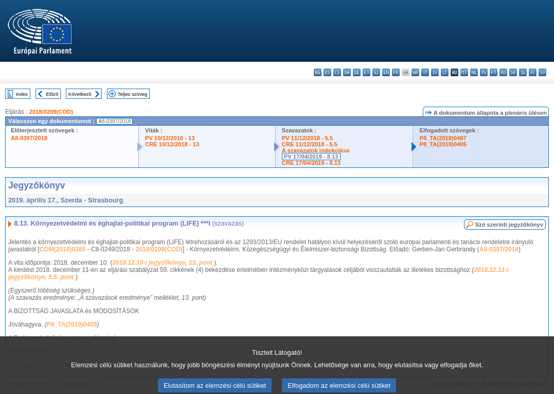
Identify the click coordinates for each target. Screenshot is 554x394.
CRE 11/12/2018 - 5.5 (309, 144)
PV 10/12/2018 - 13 (169, 138)
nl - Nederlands (474, 72)
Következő (80, 94)
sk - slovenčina (513, 72)
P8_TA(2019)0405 (442, 144)
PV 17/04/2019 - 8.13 (311, 156)
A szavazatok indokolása (315, 150)
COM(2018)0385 (62, 249)
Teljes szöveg (133, 94)
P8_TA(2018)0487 (442, 138)
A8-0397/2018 (29, 138)
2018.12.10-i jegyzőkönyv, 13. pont (163, 262)
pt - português (493, 72)
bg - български (317, 72)
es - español (327, 72)
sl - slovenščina (523, 72)
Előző (52, 94)
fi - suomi (533, 72)
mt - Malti (464, 72)
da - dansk (347, 72)
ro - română (503, 72)
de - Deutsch (357, 72)
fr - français (396, 72)
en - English (386, 72)
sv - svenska (542, 72)
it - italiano (425, 72)
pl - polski (484, 72)
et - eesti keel (366, 72)
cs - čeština (337, 72)
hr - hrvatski (415, 72)
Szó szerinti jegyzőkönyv (509, 224)
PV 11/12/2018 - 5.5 (307, 138)
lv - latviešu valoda (435, 72)
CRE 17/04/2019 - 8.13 (311, 163)
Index (22, 94)
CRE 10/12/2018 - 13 (172, 144)
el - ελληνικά (376, 72)
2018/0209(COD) (51, 112)
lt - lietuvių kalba (445, 72)
